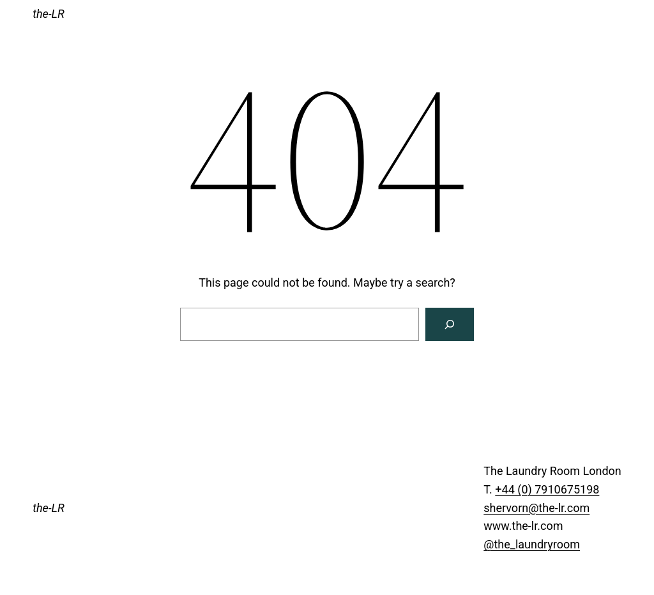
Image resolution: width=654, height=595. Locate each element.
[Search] (449, 324)
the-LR (49, 13)
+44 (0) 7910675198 (547, 489)
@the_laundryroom (531, 544)
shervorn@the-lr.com (536, 508)
